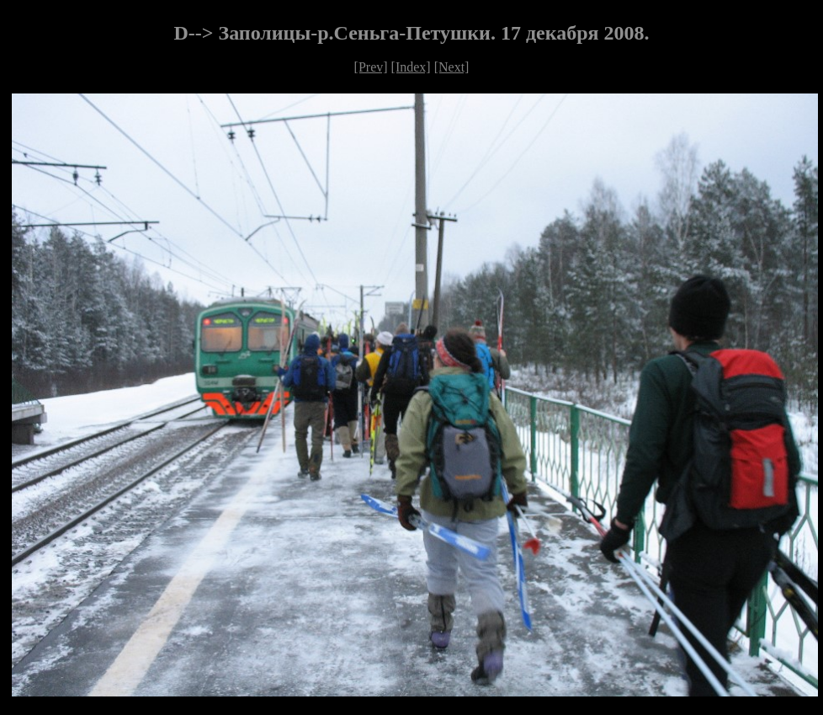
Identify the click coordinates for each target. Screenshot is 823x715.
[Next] (452, 67)
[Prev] (371, 67)
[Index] (411, 67)
